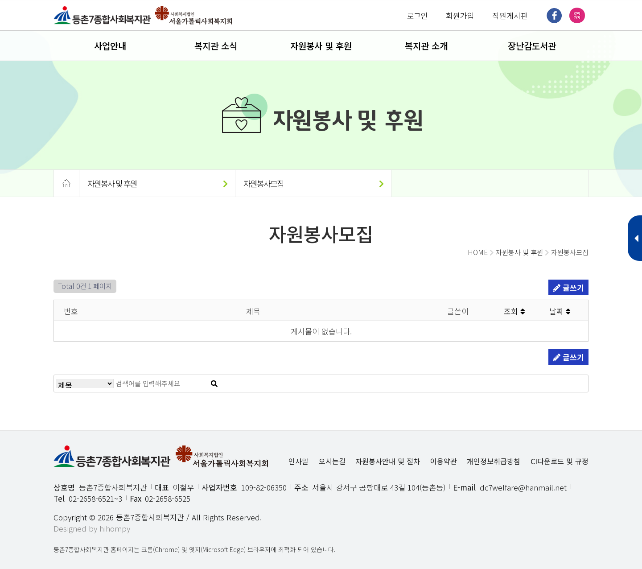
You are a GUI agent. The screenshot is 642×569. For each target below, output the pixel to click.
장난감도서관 (532, 45)
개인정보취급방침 (493, 461)
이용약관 (443, 461)
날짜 (560, 311)
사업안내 (110, 45)
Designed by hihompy (92, 528)
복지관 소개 (426, 45)
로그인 (417, 15)
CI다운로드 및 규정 (559, 461)
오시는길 (332, 461)
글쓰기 (568, 287)
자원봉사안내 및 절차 (387, 461)
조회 (514, 311)
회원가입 (460, 15)
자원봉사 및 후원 (321, 45)
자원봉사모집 (313, 183)
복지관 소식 (215, 45)
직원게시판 (510, 15)
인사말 (298, 461)
